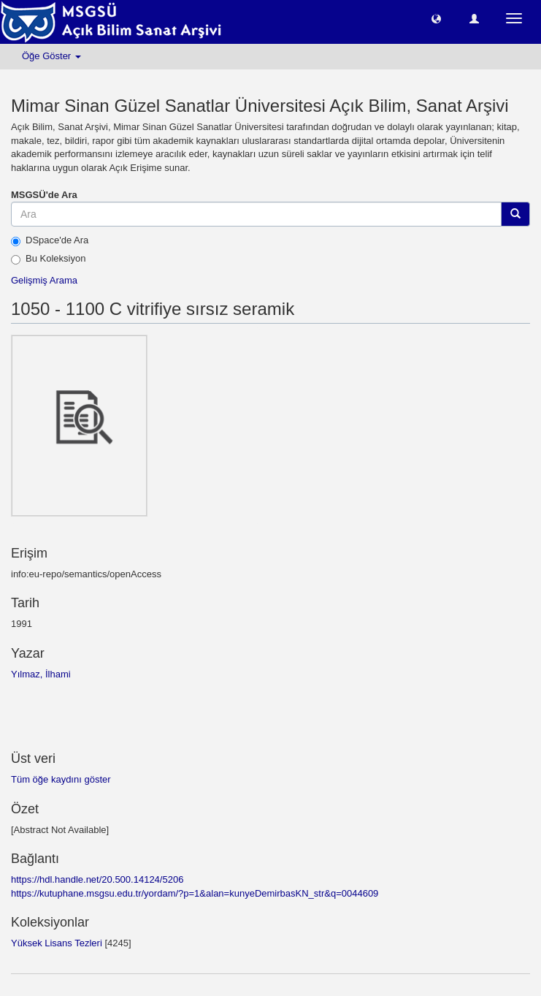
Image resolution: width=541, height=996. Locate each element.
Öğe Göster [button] (51, 55)
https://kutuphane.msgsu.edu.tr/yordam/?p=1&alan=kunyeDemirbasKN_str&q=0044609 (194, 893)
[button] (436, 18)
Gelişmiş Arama (44, 280)
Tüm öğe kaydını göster (61, 779)
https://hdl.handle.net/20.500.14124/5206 (97, 879)
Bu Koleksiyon (48, 259)
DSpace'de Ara (49, 240)
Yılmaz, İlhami (41, 674)
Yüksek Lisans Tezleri (56, 943)
